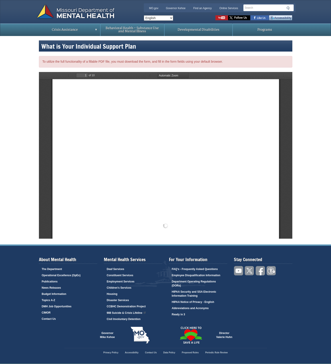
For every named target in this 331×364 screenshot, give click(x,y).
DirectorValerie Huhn (224, 335)
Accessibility (280, 17)
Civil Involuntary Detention (123, 319)
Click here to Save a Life (191, 335)
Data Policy (169, 352)
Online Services (228, 8)
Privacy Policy (110, 352)
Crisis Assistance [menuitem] (66, 31)
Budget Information (54, 294)
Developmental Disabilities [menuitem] (198, 30)
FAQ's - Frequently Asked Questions (195, 269)
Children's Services (119, 287)
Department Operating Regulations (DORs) (194, 283)
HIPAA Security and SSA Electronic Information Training (194, 293)
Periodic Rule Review (216, 352)
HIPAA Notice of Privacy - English (193, 302)
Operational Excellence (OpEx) (61, 275)
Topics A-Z (48, 300)
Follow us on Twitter (239, 17)
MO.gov (153, 8)
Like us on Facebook (259, 17)
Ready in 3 (178, 314)
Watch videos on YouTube (221, 17)
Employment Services (120, 281)
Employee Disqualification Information (196, 275)
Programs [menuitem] (264, 30)
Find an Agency (202, 8)
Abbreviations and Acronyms (190, 308)
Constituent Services (120, 275)
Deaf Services (115, 269)
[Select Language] (158, 18)
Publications (50, 281)
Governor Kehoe (175, 8)
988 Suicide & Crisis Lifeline (126, 312)
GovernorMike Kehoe (107, 335)
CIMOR (46, 312)
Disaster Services (118, 300)
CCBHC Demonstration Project (126, 306)
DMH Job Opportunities (57, 306)
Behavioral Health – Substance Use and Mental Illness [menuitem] (132, 29)
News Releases (51, 287)
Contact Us (49, 318)
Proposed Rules (190, 352)
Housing (112, 294)
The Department (52, 269)
